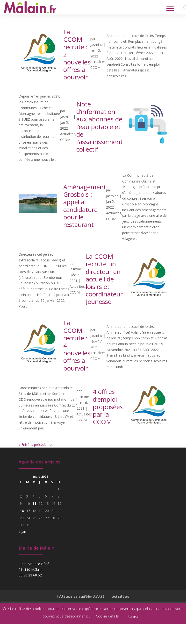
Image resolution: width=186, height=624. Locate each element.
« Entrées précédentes (36, 444)
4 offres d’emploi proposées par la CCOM (108, 406)
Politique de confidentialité (80, 596)
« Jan (22, 531)
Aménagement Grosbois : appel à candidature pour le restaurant (84, 205)
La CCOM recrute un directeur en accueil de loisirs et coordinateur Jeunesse (104, 279)
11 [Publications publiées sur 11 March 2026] (34, 503)
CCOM (95, 67)
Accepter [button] (134, 616)
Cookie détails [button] (107, 616)
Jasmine (96, 44)
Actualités (98, 61)
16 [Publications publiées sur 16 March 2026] (22, 510)
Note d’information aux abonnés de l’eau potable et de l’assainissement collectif (99, 127)
